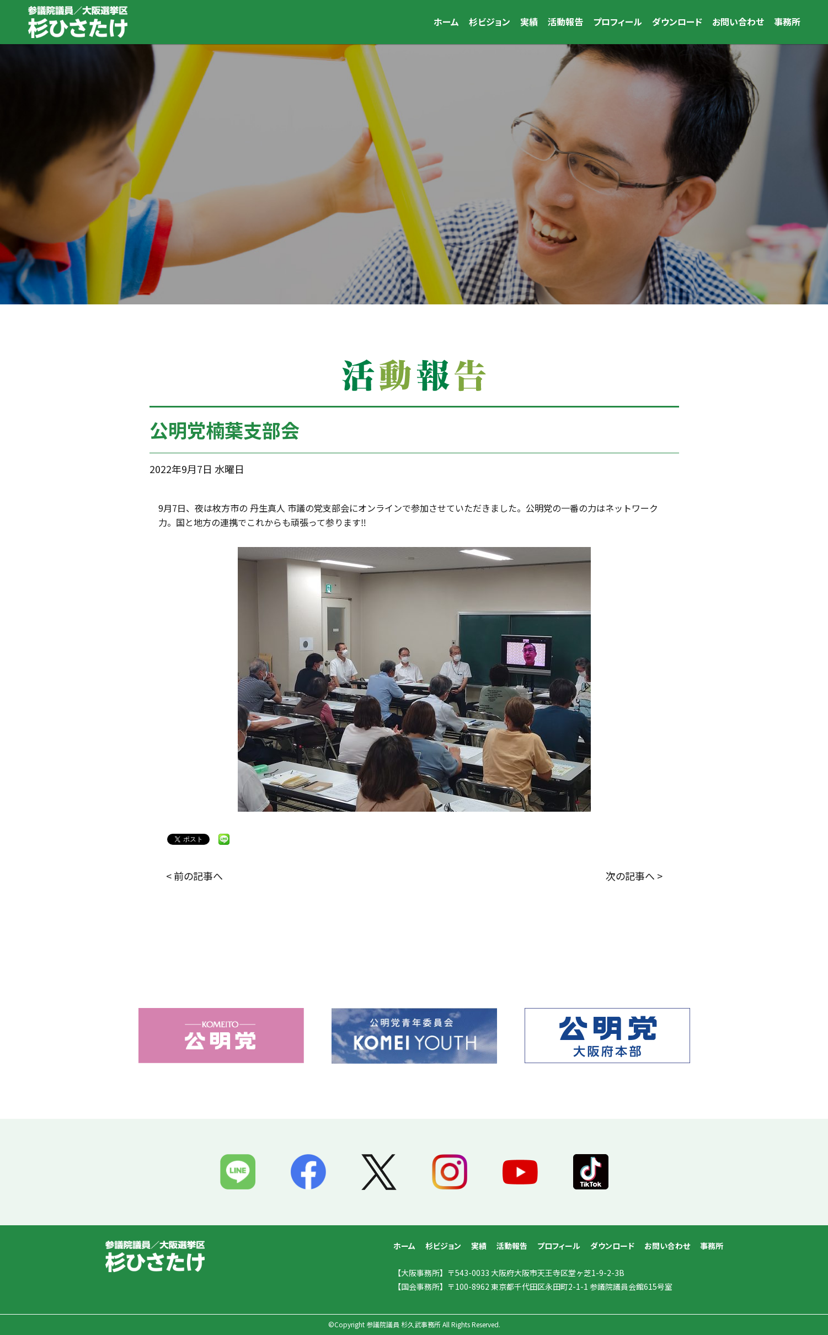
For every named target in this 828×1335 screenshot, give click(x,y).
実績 (529, 21)
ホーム (446, 21)
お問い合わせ (738, 21)
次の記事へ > (634, 875)
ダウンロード (677, 21)
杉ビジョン (489, 21)
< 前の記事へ (194, 875)
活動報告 (565, 21)
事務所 (787, 21)
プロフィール (617, 21)
